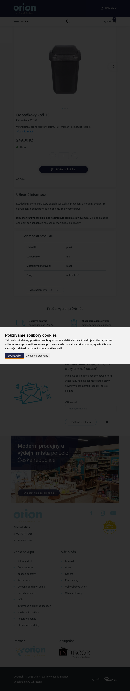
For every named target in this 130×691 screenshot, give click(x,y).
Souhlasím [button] (14, 355)
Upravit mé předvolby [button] (37, 355)
